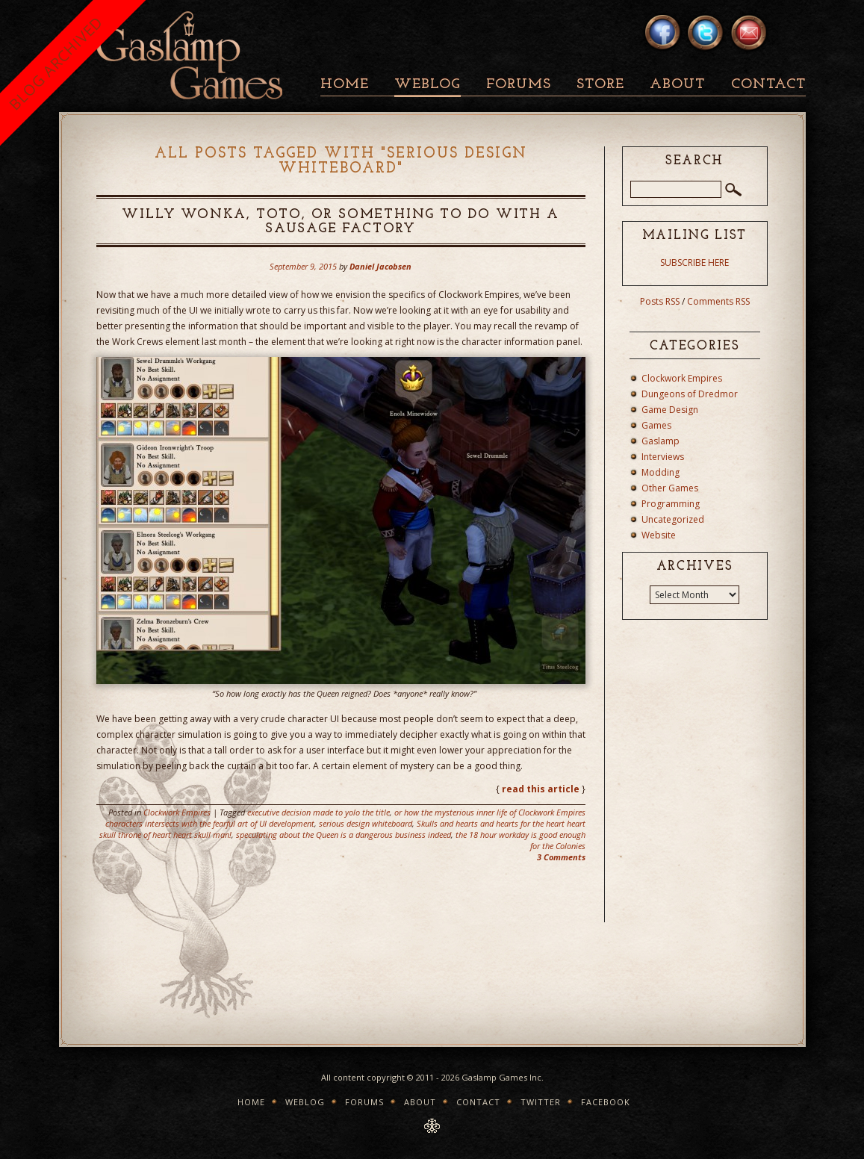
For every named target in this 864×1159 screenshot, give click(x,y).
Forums (518, 85)
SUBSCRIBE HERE (694, 262)
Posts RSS (660, 301)
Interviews (662, 456)
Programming (670, 503)
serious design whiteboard (365, 823)
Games (656, 425)
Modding (660, 472)
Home (344, 85)
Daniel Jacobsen (380, 266)
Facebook (605, 1101)
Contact (768, 85)
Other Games (669, 488)
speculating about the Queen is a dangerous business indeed (343, 834)
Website (658, 535)
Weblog (427, 85)
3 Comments (561, 857)
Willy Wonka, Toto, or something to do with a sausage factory (340, 222)
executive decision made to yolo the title (318, 812)
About (677, 85)
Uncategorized (672, 519)
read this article (540, 789)
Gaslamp (660, 441)
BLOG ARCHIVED (55, 63)
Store (600, 85)
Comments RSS (718, 301)
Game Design (669, 409)
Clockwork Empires (177, 812)
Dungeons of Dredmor (689, 394)
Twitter (540, 1101)
